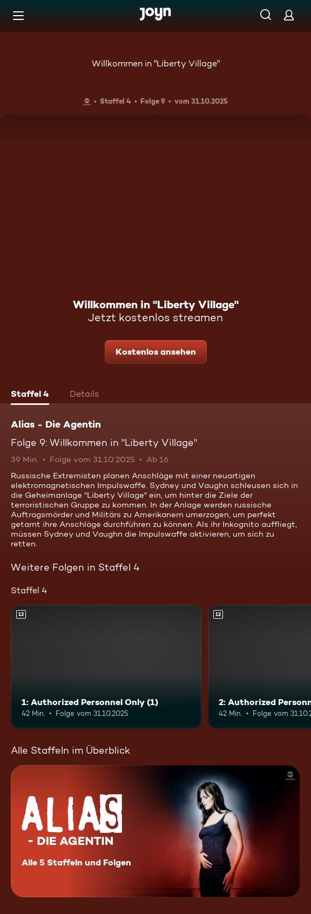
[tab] (30, 395)
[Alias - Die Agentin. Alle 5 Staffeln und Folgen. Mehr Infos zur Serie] (155, 831)
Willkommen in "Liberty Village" (156, 63)
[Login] (288, 14)
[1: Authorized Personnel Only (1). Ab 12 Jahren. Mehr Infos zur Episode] (106, 667)
